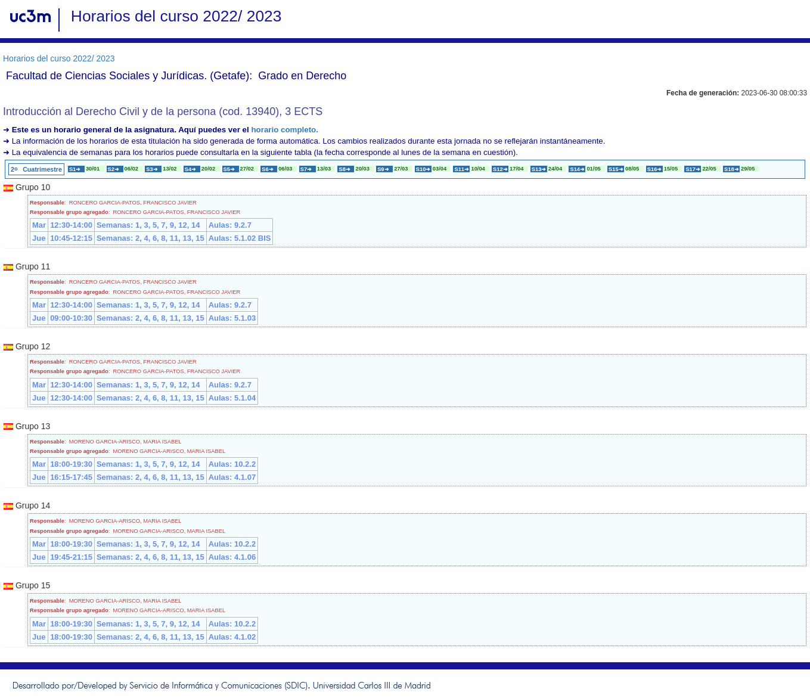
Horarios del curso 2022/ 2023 (59, 58)
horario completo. (284, 129)
